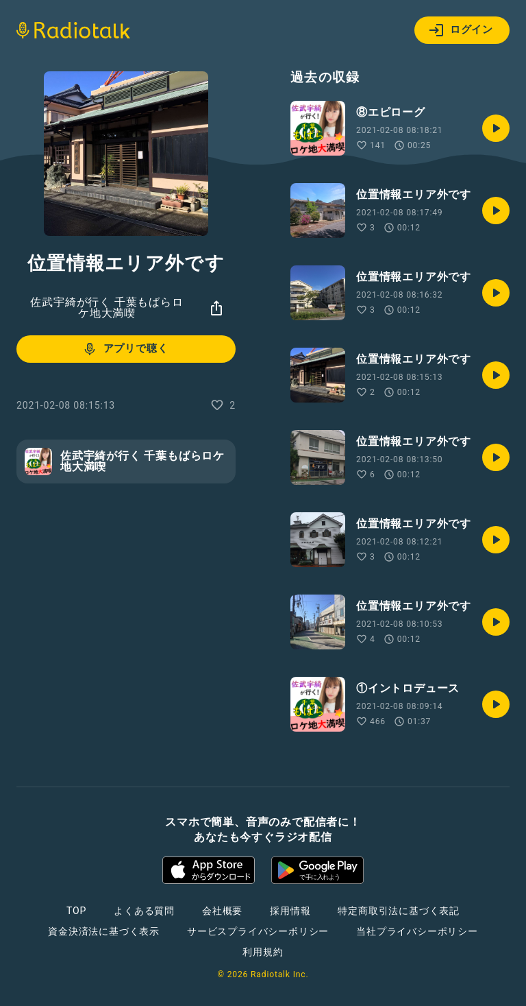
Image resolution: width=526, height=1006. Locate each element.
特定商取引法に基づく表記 (399, 910)
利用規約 (262, 951)
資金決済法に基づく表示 (104, 931)
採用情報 (290, 910)
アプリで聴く (125, 349)
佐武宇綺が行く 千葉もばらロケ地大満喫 (106, 308)
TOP (76, 910)
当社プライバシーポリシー (417, 931)
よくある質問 (144, 910)
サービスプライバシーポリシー (258, 931)
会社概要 (222, 910)
